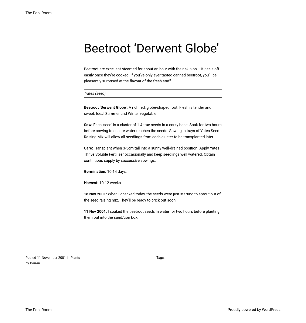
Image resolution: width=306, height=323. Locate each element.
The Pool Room (39, 13)
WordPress (271, 309)
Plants (75, 258)
